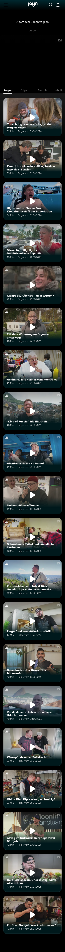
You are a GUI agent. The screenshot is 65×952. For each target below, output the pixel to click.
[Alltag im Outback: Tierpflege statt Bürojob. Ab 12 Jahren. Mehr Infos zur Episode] (32, 831)
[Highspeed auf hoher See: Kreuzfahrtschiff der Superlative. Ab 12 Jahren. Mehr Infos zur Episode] (32, 201)
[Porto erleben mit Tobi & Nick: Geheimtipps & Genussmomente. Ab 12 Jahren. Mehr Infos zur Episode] (32, 579)
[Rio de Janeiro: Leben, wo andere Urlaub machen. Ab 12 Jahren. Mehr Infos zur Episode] (32, 705)
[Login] (58, 5)
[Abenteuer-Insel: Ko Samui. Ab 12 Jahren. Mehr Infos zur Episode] (32, 453)
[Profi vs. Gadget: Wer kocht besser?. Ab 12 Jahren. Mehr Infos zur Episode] (32, 915)
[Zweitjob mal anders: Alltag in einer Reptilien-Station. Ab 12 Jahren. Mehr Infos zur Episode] (32, 159)
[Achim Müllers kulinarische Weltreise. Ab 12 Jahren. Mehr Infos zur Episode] (32, 369)
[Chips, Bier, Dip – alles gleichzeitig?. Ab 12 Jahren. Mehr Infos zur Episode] (32, 789)
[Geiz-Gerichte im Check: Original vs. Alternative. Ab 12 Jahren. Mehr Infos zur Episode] (32, 873)
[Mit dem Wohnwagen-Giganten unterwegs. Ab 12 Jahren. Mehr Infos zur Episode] (32, 327)
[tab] (9, 91)
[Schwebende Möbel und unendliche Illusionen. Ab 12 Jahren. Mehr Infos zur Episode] (32, 537)
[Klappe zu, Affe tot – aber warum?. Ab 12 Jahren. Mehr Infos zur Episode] (32, 285)
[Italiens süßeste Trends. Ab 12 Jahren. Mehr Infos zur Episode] (32, 495)
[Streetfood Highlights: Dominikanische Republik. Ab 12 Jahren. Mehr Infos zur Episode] (32, 243)
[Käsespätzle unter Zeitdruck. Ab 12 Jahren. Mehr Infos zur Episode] (32, 747)
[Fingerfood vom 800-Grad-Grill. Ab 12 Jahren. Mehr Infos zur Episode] (32, 621)
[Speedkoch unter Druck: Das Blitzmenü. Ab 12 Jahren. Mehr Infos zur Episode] (32, 663)
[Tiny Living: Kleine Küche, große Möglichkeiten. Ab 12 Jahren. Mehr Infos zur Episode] (32, 117)
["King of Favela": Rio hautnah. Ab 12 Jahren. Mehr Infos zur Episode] (32, 411)
